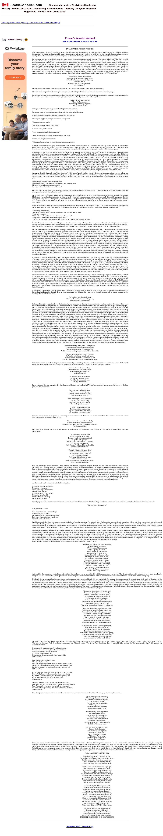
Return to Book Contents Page (80, 826)
